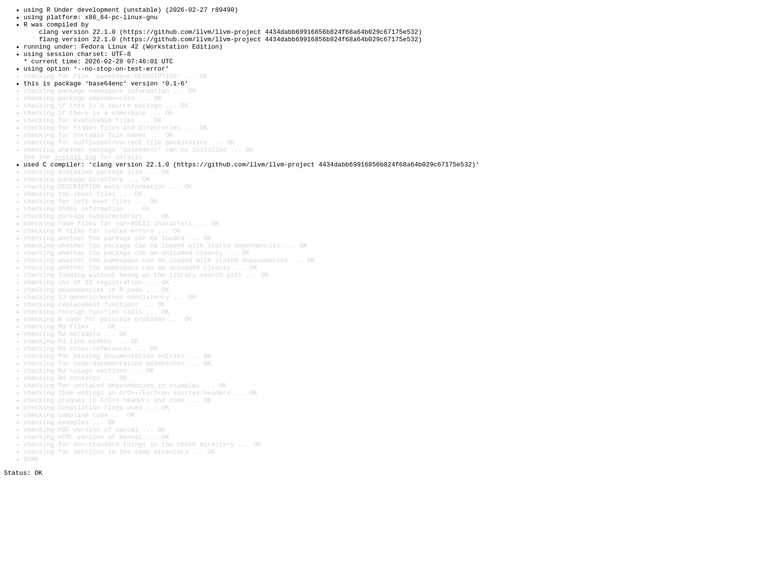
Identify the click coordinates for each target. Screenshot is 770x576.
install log (75, 187)
